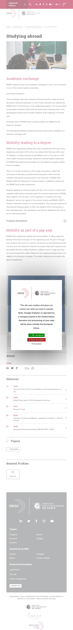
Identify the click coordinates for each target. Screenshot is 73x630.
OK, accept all (36, 335)
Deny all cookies (36, 340)
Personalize (36, 344)
